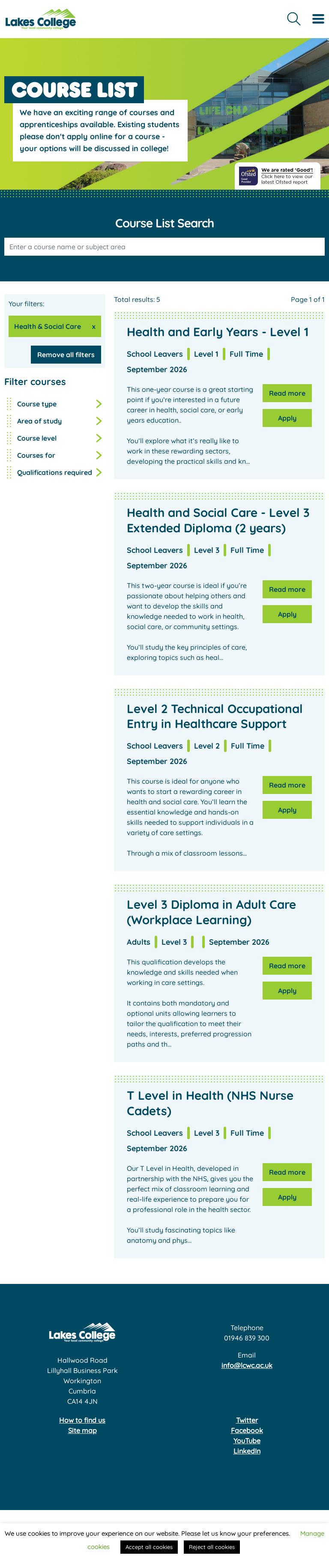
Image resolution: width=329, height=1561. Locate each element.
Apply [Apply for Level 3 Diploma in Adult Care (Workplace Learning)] (287, 990)
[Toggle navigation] (318, 18)
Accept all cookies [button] (149, 1546)
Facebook (247, 1430)
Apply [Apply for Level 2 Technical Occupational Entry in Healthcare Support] (287, 810)
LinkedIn (246, 1451)
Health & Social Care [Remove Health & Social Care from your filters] (47, 326)
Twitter (247, 1420)
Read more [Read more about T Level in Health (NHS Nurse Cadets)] (287, 1172)
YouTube (246, 1440)
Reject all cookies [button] (212, 1546)
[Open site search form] (293, 19)
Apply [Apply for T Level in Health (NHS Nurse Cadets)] (287, 1197)
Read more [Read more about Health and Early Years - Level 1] (287, 393)
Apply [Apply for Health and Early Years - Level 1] (287, 418)
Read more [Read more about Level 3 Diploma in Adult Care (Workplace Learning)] (287, 965)
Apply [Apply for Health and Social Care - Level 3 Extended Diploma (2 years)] (287, 614)
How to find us (82, 1420)
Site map (82, 1430)
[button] (54, 381)
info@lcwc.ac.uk (246, 1365)
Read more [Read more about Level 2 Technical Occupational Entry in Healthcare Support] (287, 785)
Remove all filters (66, 354)
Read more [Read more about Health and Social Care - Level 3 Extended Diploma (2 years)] (287, 589)
